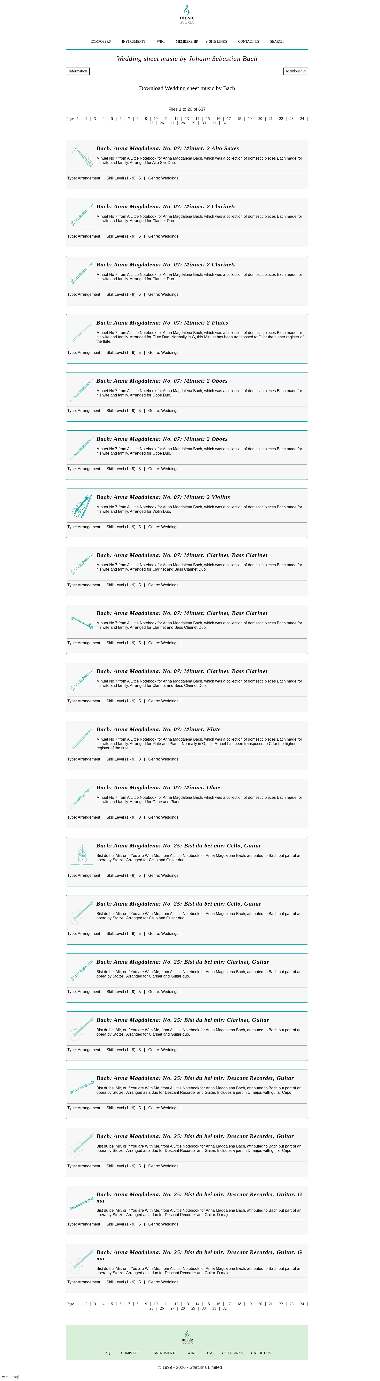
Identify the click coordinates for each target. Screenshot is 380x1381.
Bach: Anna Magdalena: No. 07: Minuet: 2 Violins (163, 497)
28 (183, 123)
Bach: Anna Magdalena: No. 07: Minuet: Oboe (158, 787)
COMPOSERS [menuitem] (101, 41)
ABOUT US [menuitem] (262, 1353)
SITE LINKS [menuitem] (218, 41)
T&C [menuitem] (210, 1353)
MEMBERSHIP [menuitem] (187, 41)
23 (291, 118)
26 (162, 123)
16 (218, 118)
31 (214, 123)
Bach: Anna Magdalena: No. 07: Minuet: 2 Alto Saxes (167, 148)
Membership (296, 71)
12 (176, 118)
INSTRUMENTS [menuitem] (134, 41)
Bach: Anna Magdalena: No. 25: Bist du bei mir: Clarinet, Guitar (182, 962)
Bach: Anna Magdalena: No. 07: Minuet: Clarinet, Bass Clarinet (182, 555)
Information (78, 71)
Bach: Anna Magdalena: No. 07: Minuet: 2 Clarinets (166, 206)
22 (281, 118)
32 (225, 123)
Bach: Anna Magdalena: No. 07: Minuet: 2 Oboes (162, 381)
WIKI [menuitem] (161, 41)
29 (193, 123)
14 (197, 118)
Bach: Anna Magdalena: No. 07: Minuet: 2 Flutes (162, 322)
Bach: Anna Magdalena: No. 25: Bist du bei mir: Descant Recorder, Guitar (195, 1078)
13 (187, 118)
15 (208, 118)
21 (271, 118)
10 (156, 118)
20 (260, 118)
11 (166, 118)
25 (151, 123)
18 (239, 118)
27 (172, 123)
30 (204, 123)
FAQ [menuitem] (106, 1353)
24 (302, 118)
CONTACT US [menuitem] (248, 41)
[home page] (187, 14)
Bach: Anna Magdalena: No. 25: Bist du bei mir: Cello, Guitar (178, 845)
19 (250, 118)
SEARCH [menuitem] (277, 41)
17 (229, 118)
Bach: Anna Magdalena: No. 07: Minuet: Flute (158, 729)
